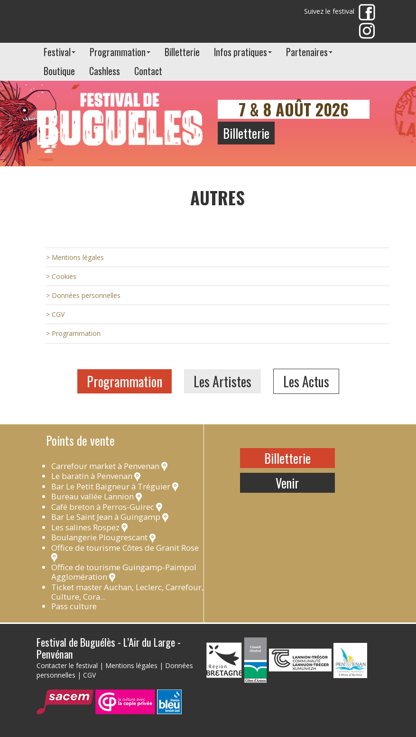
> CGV (55, 314)
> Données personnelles (83, 295)
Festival (59, 52)
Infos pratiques (243, 52)
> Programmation (73, 333)
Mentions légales (131, 665)
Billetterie (182, 52)
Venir (287, 482)
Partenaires (309, 52)
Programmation (120, 52)
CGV (89, 675)
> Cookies (61, 276)
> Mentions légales (75, 257)
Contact (148, 71)
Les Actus (306, 381)
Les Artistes (222, 381)
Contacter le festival (67, 665)
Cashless (104, 71)
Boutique (59, 71)
